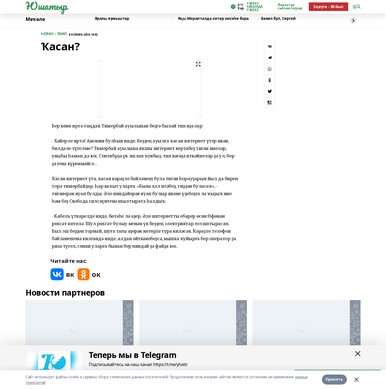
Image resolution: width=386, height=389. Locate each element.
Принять (334, 379)
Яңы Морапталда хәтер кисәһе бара (213, 18)
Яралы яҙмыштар (112, 18)
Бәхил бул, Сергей (278, 18)
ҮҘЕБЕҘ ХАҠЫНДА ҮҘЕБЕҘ (254, 7)
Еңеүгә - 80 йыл (328, 6)
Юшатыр (46, 6)
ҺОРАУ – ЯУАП (54, 34)
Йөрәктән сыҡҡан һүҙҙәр (290, 6)
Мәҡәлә (35, 19)
